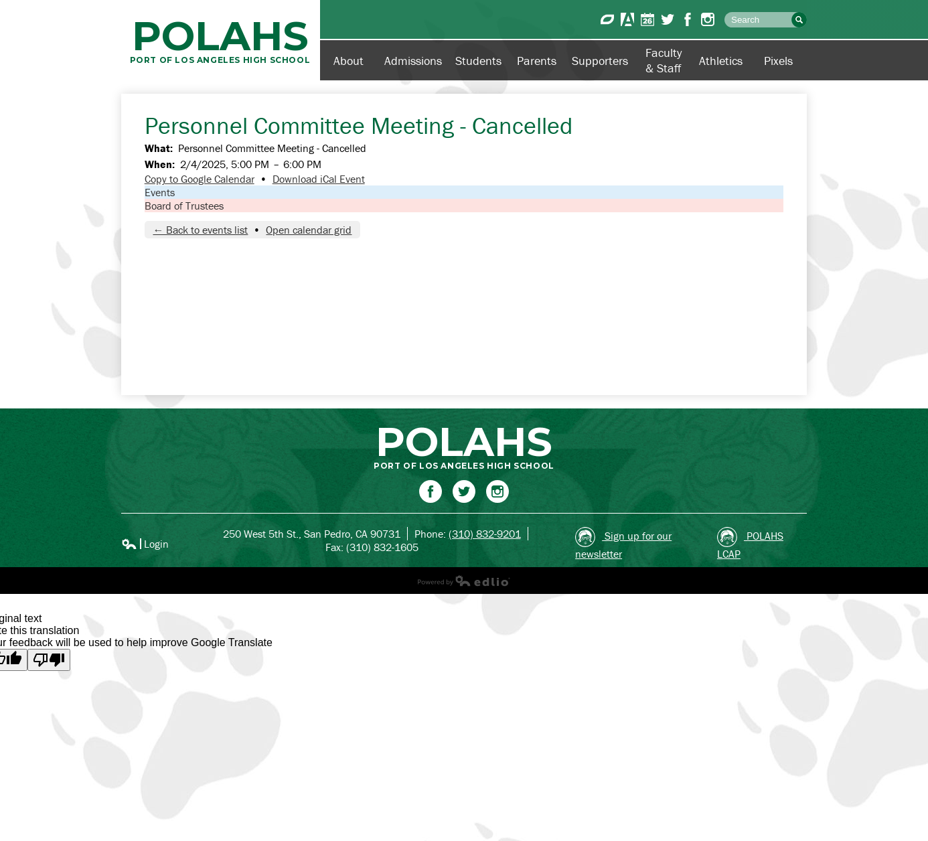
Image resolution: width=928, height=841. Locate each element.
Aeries (627, 19)
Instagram (707, 19)
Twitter (667, 19)
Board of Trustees (184, 205)
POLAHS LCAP (750, 543)
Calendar (647, 19)
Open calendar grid (309, 229)
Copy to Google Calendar (199, 178)
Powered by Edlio (464, 580)
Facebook (687, 19)
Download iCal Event (319, 178)
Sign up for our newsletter (623, 543)
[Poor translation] (48, 660)
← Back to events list (200, 229)
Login (145, 543)
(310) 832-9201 (485, 533)
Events (160, 192)
